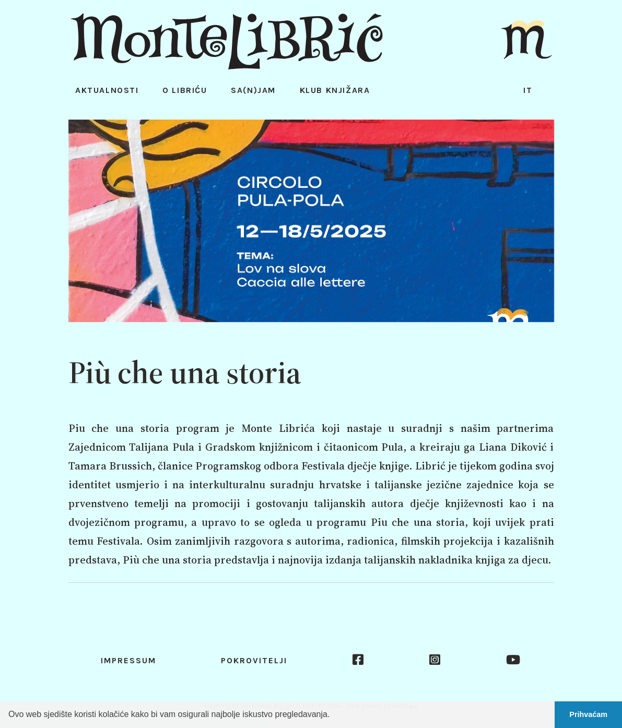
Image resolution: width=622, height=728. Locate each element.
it (528, 90)
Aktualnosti (107, 90)
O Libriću (184, 90)
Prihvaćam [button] (588, 714)
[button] (333, 715)
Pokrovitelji (254, 660)
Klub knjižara (335, 90)
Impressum (128, 660)
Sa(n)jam (253, 90)
